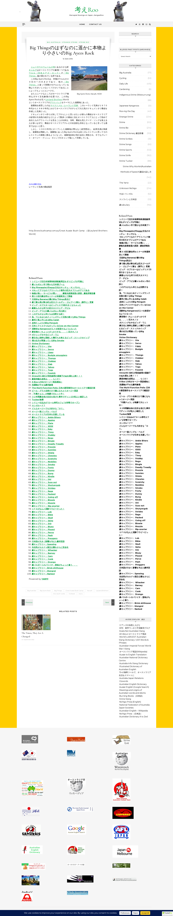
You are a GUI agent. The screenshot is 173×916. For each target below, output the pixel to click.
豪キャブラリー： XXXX (42, 426)
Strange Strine (69, 42)
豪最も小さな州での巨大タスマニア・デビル (51, 308)
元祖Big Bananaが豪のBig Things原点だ (51, 299)
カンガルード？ (38, 405)
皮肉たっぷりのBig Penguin (45, 323)
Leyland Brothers (54, 99)
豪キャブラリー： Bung (42, 473)
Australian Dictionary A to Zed (133, 716)
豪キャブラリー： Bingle (43, 441)
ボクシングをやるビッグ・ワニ (45, 335)
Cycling (122, 78)
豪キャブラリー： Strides (43, 488)
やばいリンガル (126, 194)
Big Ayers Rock (45, 590)
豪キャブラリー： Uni (41, 479)
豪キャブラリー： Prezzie (44, 447)
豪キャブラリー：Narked (43, 574)
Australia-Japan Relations (131, 678)
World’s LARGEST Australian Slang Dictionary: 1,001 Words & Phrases (133, 640)
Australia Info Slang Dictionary (133, 663)
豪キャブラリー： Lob (42, 512)
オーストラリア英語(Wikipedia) (133, 652)
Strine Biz (84, 42)
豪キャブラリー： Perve (43, 532)
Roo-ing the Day (127, 111)
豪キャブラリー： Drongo (44, 562)
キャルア (33, 70)
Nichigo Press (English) (130, 702)
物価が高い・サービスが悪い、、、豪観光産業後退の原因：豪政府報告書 (63, 293)
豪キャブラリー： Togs (42, 370)
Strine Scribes (125, 139)
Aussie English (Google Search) (134, 687)
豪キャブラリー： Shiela (43, 453)
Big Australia (54, 42)
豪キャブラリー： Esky (42, 429)
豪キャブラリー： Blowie (43, 500)
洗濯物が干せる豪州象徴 (42, 385)
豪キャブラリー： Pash (42, 535)
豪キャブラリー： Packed (44, 494)
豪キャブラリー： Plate (42, 423)
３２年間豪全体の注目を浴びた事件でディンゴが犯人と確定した (60, 397)
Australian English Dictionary (133, 684)
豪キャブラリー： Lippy (42, 352)
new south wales (59, 594)
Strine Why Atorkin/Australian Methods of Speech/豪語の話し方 (135, 169)
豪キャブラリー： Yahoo (43, 367)
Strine (122, 122)
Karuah (89, 590)
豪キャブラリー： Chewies (44, 456)
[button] (167, 913)
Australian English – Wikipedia (133, 711)
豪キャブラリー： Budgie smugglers (49, 355)
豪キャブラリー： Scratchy (44, 459)
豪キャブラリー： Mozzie (43, 503)
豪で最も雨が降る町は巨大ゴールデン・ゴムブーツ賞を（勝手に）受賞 (62, 302)
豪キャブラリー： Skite (42, 521)
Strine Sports (125, 150)
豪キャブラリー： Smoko (43, 464)
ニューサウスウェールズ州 (43, 67)
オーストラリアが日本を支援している (48, 414)
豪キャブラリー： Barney (43, 553)
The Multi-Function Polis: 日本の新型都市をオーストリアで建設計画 (63, 388)
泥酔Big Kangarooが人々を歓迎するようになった (54, 329)
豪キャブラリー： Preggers (44, 538)
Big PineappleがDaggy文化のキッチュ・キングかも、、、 (59, 287)
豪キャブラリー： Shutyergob (46, 485)
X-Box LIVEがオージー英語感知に (47, 382)
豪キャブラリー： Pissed (43, 529)
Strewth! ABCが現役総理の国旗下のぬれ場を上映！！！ (57, 376)
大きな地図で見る (35, 184)
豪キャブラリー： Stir (42, 524)
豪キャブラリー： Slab (42, 364)
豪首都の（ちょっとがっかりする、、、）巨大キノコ (55, 332)
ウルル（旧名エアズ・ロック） (45, 73)
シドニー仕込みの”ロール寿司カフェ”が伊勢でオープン (56, 403)
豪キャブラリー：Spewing (44, 544)
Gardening (124, 89)
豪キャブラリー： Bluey (43, 527)
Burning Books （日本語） (131, 696)
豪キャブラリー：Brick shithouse (47, 568)
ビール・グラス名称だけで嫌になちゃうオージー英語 (55, 391)
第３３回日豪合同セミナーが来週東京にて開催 (52, 296)
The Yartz (124, 183)
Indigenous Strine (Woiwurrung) (135, 95)
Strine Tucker (126, 161)
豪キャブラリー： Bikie (42, 515)
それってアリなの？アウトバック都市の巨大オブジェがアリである (61, 290)
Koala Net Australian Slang (132, 631)
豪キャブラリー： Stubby (43, 435)
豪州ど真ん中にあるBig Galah (45, 320)
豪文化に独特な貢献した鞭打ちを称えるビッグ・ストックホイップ (61, 338)
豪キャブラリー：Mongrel (44, 571)
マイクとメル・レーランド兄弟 (64, 105)
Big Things (58, 590)
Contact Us (95, 24)
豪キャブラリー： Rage (42, 491)
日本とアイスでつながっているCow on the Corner (55, 326)
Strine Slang (125, 699)
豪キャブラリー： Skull (42, 518)
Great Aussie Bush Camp (74, 590)
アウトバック (56, 102)
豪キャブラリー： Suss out (44, 482)
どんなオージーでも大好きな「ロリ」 (48, 408)
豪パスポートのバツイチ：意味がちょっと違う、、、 (55, 565)
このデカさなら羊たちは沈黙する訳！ (48, 314)
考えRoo (86, 10)
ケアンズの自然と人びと (129, 625)
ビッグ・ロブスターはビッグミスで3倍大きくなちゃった (56, 305)
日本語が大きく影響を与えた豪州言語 (48, 541)
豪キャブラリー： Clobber (44, 361)
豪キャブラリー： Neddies (44, 462)
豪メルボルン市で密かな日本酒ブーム (48, 284)
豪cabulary (124, 205)
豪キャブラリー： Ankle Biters (46, 417)
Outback (72, 594)
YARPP (45, 579)
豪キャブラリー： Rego (42, 438)
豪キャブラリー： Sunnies (44, 450)
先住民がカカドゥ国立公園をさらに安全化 (50, 547)
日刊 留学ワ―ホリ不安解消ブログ (134, 628)
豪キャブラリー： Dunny (43, 470)
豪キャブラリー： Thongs (44, 358)
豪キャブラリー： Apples (43, 420)
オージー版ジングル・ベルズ (44, 411)
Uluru (81, 594)
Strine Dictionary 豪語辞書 (131, 133)
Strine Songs (125, 144)
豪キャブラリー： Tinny (43, 432)
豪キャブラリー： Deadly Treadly (48, 444)
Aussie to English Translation (133, 655)
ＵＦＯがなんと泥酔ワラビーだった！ (48, 509)
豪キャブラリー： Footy (43, 467)
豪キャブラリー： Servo (43, 349)
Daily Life (123, 84)
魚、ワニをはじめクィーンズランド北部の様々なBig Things (58, 317)
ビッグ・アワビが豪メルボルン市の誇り (49, 311)
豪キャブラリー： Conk (42, 559)
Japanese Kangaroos (129, 106)
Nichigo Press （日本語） (130, 714)
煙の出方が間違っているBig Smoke (48, 340)
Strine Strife (125, 155)
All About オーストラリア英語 (132, 634)
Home (82, 24)
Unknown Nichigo (128, 188)
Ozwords (123, 681)
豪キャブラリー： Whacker (44, 550)
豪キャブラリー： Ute (42, 346)
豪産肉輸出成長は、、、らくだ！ (46, 379)
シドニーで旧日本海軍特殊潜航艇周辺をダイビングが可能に (58, 281)
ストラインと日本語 (128, 199)
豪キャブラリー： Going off (45, 497)
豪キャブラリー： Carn (42, 556)
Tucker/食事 (38, 400)
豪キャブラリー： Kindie (43, 476)
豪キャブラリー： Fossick (44, 373)
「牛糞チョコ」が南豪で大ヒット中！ (48, 394)
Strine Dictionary (41, 343)
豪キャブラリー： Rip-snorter (46, 506)
